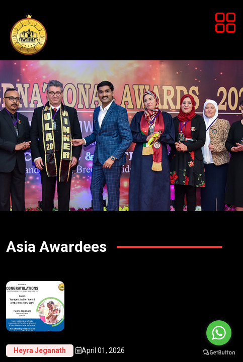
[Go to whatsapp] (218, 332)
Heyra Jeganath (40, 350)
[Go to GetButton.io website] (219, 352)
